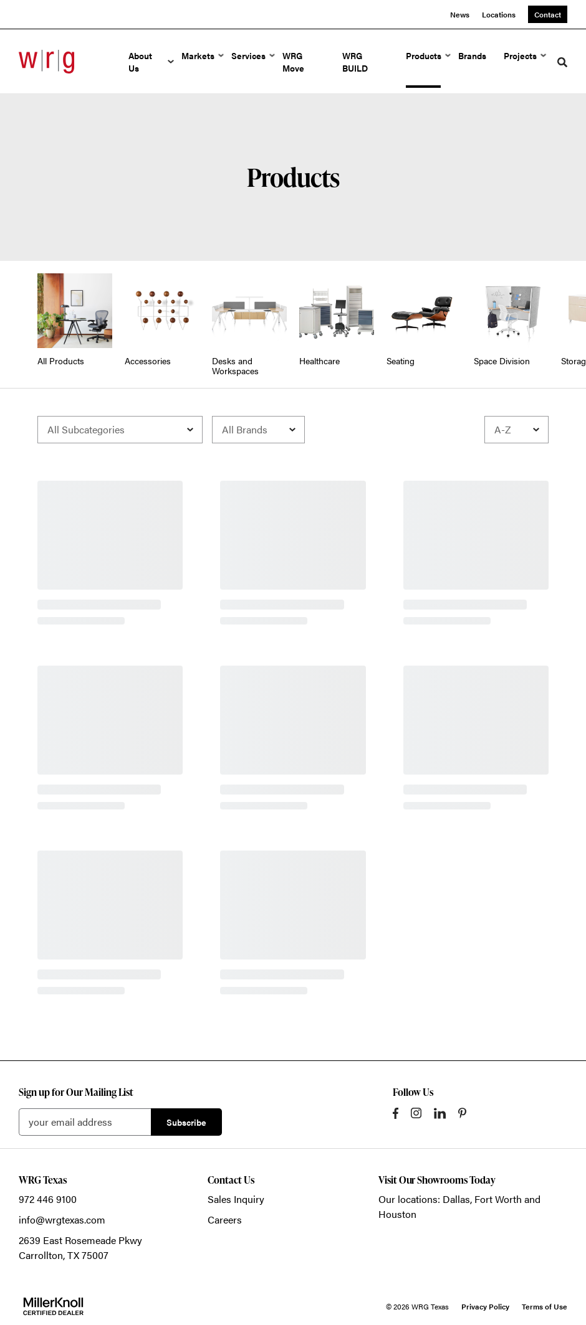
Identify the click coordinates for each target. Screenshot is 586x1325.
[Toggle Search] (562, 62)
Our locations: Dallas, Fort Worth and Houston (459, 1206)
